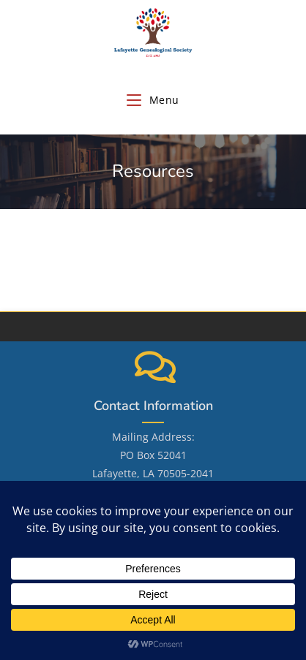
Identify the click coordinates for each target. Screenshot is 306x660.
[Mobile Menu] (153, 100)
